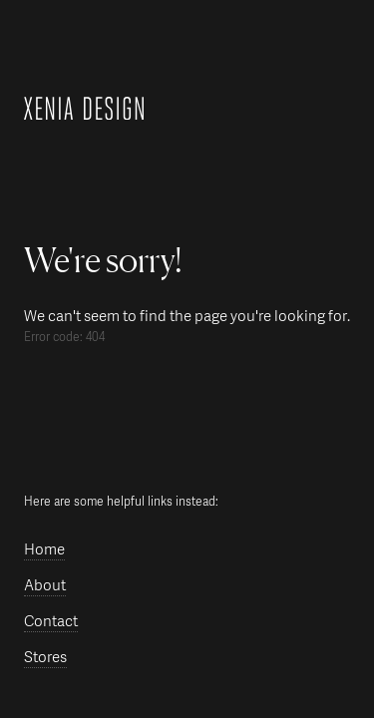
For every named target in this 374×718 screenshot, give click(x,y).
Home (44, 549)
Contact (51, 621)
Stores (45, 657)
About (45, 585)
